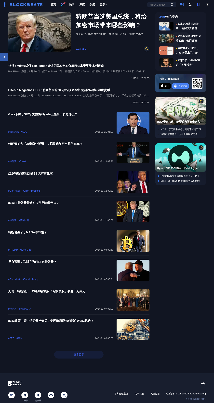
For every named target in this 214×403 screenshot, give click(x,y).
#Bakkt (22, 161)
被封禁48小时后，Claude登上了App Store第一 (187, 52)
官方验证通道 (121, 393)
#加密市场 (13, 131)
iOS (164, 86)
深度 (82, 4)
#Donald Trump (30, 279)
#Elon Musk (14, 190)
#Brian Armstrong (31, 190)
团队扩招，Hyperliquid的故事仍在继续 (180, 180)
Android (180, 86)
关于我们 (139, 393)
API (11, 395)
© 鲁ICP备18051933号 (196, 399)
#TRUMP (13, 249)
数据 (92, 4)
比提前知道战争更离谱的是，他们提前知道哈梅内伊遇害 (188, 40)
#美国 (20, 338)
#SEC (24, 131)
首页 (53, 4)
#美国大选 (24, 220)
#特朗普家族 (25, 308)
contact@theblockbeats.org (192, 393)
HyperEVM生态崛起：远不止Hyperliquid (181, 168)
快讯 (71, 4)
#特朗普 (12, 161)
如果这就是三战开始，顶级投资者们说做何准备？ (188, 28)
